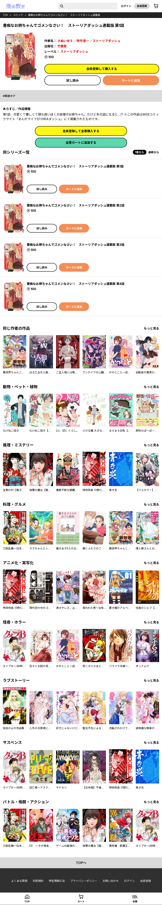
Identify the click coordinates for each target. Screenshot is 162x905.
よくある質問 (19, 880)
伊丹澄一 (83, 41)
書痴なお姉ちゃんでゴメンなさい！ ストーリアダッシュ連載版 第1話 (75, 166)
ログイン (126, 5)
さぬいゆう (65, 41)
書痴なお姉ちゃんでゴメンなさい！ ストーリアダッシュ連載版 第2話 (75, 205)
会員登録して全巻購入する (81, 131)
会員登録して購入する (101, 69)
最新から (153, 152)
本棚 (135, 901)
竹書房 (62, 46)
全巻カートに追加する (81, 142)
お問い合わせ (110, 880)
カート (81, 901)
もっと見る (151, 328)
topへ (81, 863)
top (5, 14)
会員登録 (142, 5)
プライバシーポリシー (83, 880)
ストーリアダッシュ (106, 41)
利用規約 (38, 880)
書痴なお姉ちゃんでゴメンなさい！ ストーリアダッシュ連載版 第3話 (75, 245)
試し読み (72, 80)
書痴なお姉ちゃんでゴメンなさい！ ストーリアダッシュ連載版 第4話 (75, 284)
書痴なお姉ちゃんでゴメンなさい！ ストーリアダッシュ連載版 (64, 14)
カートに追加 (131, 80)
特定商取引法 (57, 880)
